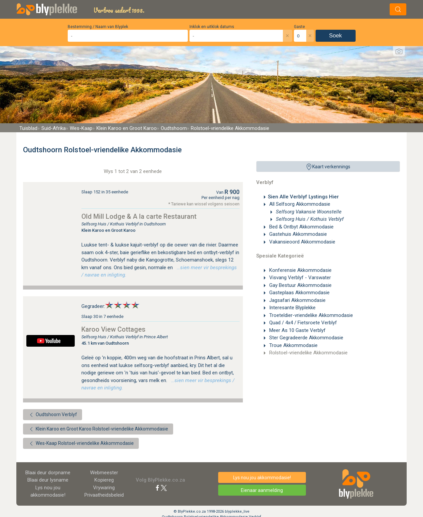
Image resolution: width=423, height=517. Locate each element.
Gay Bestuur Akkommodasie (300, 285)
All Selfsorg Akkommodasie (299, 204)
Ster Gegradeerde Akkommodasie (305, 338)
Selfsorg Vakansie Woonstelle (308, 212)
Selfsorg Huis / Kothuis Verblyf (309, 219)
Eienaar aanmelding (262, 490)
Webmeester (104, 473)
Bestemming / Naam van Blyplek (98, 26)
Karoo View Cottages (113, 329)
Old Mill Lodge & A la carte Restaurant (138, 216)
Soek (335, 35)
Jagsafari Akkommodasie (297, 300)
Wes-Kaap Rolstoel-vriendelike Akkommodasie (81, 443)
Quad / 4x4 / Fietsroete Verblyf (302, 323)
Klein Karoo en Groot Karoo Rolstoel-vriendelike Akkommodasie (98, 429)
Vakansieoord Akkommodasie (301, 242)
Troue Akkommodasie (293, 345)
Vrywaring (104, 488)
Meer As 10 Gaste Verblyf (297, 330)
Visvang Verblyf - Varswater (299, 278)
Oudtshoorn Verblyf (52, 414)
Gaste (299, 26)
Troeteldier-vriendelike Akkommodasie (310, 315)
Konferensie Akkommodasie (300, 270)
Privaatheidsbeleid (104, 495)
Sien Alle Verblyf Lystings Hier (303, 197)
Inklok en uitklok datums (211, 26)
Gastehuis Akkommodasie (297, 234)
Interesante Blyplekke (292, 308)
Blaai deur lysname (47, 480)
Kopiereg (104, 480)
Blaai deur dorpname (47, 473)
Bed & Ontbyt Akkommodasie (301, 227)
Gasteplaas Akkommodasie (299, 293)
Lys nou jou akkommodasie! (262, 477)
